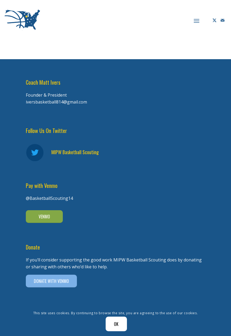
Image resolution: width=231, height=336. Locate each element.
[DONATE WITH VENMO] (51, 281)
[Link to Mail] (222, 20)
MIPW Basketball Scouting (75, 152)
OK (116, 324)
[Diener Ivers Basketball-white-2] (22, 20)
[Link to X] (214, 20)
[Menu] (196, 20)
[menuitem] (196, 20)
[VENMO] (44, 216)
